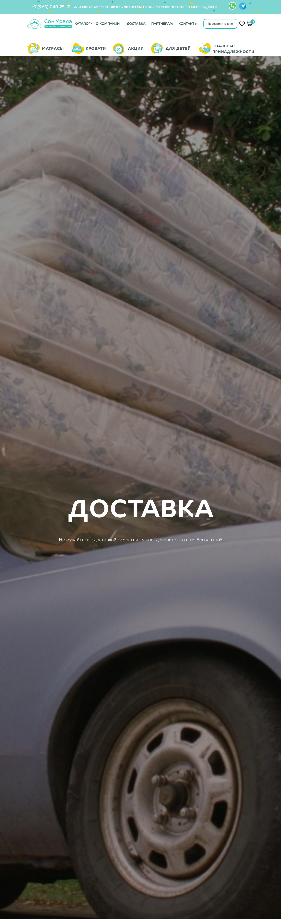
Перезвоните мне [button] (220, 23)
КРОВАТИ (96, 48)
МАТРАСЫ (53, 48)
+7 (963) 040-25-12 (51, 6)
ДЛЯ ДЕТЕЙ (178, 48)
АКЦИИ (136, 48)
